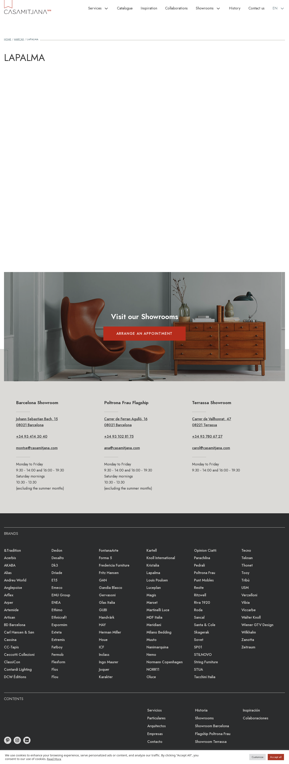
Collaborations (176, 8)
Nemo (151, 654)
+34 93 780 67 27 (207, 436)
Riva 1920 (202, 602)
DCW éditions (15, 677)
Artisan (9, 617)
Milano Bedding (159, 632)
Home (7, 39)
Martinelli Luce (158, 610)
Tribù (245, 580)
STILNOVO (203, 654)
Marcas (19, 39)
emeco (57, 587)
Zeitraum (248, 647)
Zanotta (247, 639)
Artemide (11, 610)
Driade (57, 572)
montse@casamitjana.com (37, 448)
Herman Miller (110, 632)
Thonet (247, 565)
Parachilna (202, 558)
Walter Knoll (251, 617)
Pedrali (199, 565)
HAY (102, 624)
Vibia (245, 602)
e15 (54, 580)
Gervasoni (107, 595)
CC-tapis (11, 647)
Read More (54, 759)
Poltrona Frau (204, 572)
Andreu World (15, 580)
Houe (103, 639)
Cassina (10, 639)
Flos (55, 669)
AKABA (9, 565)
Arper (8, 602)
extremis (58, 639)
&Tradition (12, 550)
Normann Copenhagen (165, 662)
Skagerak (201, 632)
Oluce (151, 677)
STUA (198, 669)
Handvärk (106, 617)
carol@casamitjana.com (211, 448)
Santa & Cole (204, 624)
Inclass (104, 654)
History (234, 8)
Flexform (58, 662)
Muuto (152, 639)
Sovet (198, 639)
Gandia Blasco (110, 587)
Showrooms (210, 8)
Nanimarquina (157, 647)
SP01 (198, 647)
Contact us (256, 8)
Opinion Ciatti (205, 550)
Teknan (247, 558)
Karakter (106, 677)
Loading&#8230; (144, 155)
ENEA (56, 602)
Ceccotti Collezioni (19, 654)
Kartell (152, 550)
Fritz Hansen (109, 572)
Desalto (58, 558)
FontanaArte (108, 550)
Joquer (104, 669)
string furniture (206, 662)
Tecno (246, 550)
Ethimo (57, 610)
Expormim (59, 624)
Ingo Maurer (108, 662)
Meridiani (154, 624)
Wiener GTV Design (257, 624)
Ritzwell (200, 595)
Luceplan (154, 587)
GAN (103, 580)
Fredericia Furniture (114, 565)
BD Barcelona (14, 624)
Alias (8, 572)
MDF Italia (154, 617)
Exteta (57, 632)
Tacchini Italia (204, 677)
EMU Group (61, 595)
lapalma (153, 572)
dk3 (55, 565)
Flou (55, 677)
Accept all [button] (276, 757)
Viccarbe (248, 610)
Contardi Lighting (18, 669)
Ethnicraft (59, 617)
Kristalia (153, 565)
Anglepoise (13, 587)
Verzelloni (249, 595)
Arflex (8, 595)
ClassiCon (12, 662)
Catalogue (125, 8)
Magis (151, 595)
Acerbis (10, 558)
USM (245, 587)
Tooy (245, 572)
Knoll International (161, 558)
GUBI (103, 610)
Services (100, 8)
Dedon (57, 550)
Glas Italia (107, 602)
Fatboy (57, 647)
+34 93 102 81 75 (119, 436)
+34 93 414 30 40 (31, 436)
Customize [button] (257, 757)
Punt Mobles (204, 580)
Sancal (199, 617)
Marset (152, 602)
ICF (101, 647)
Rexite (199, 587)
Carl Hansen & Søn (19, 632)
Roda (198, 610)
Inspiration (149, 8)
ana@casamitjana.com (122, 448)
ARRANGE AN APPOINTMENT (144, 333)
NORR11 (153, 669)
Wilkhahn (248, 632)
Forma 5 (105, 558)
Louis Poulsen (157, 580)
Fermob (58, 654)
